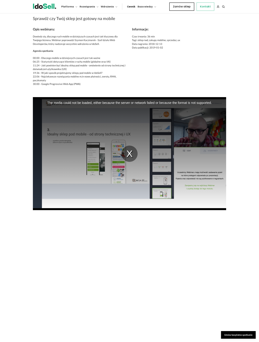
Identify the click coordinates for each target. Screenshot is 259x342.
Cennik (124, 6)
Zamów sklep (212, 6)
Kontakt (163, 6)
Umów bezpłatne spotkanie (238, 334)
